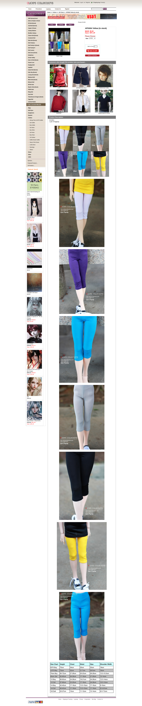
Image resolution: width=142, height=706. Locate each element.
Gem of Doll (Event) (33, 60)
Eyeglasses (31, 113)
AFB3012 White (34, 242)
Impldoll (30, 67)
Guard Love (31, 62)
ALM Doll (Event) (32, 25)
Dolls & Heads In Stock (34, 20)
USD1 (29, 157)
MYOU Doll (31, 84)
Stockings (31, 147)
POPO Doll (31, 89)
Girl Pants (61, 12)
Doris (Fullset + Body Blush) (34, 420)
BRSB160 (59, 113)
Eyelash (30, 115)
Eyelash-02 (34, 268)
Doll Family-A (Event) (33, 45)
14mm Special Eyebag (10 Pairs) (34, 192)
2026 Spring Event (33, 18)
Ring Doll (30, 92)
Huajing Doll (31, 65)
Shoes (29, 152)
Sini (34, 396)
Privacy (81, 699)
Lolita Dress (32, 144)
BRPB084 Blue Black (81, 88)
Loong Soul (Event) (33, 74)
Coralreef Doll (31, 38)
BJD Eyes (30, 110)
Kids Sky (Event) (32, 72)
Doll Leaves (31, 50)
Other (29, 154)
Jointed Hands (32, 101)
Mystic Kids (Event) (33, 87)
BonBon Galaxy (32, 33)
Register (88, 2)
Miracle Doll (31, 82)
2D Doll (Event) (32, 23)
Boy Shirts (32, 130)
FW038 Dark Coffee (104, 88)
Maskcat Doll (31, 77)
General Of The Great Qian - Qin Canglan (34, 370)
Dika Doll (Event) (32, 40)
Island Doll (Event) (33, 70)
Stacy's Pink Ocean (34, 142)
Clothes (55, 12)
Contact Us (58, 9)
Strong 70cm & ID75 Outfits (36, 120)
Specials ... (30, 160)
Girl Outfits (32, 122)
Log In (81, 2)
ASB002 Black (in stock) (104, 113)
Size (87, 38)
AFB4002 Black (34, 217)
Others (31, 149)
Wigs (29, 108)
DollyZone (30, 55)
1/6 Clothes (32, 137)
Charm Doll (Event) (33, 35)
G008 (59, 88)
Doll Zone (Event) (32, 52)
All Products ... (31, 165)
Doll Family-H (31, 47)
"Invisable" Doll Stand (34, 292)
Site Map (94, 699)
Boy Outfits (32, 125)
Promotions (39, 9)
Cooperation (87, 699)
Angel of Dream (32, 28)
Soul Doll (30, 94)
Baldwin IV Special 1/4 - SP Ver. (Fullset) (34, 317)
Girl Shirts (31, 127)
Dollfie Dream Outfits (34, 139)
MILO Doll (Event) (32, 79)
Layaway (48, 9)
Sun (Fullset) (34, 343)
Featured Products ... (33, 163)
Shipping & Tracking (67, 699)
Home (29, 9)
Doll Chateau (31, 43)
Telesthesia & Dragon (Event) (35, 97)
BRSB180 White (81, 113)
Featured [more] (33, 169)
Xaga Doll (30, 99)
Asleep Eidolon (32, 30)
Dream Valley (31, 57)
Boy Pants (32, 135)
